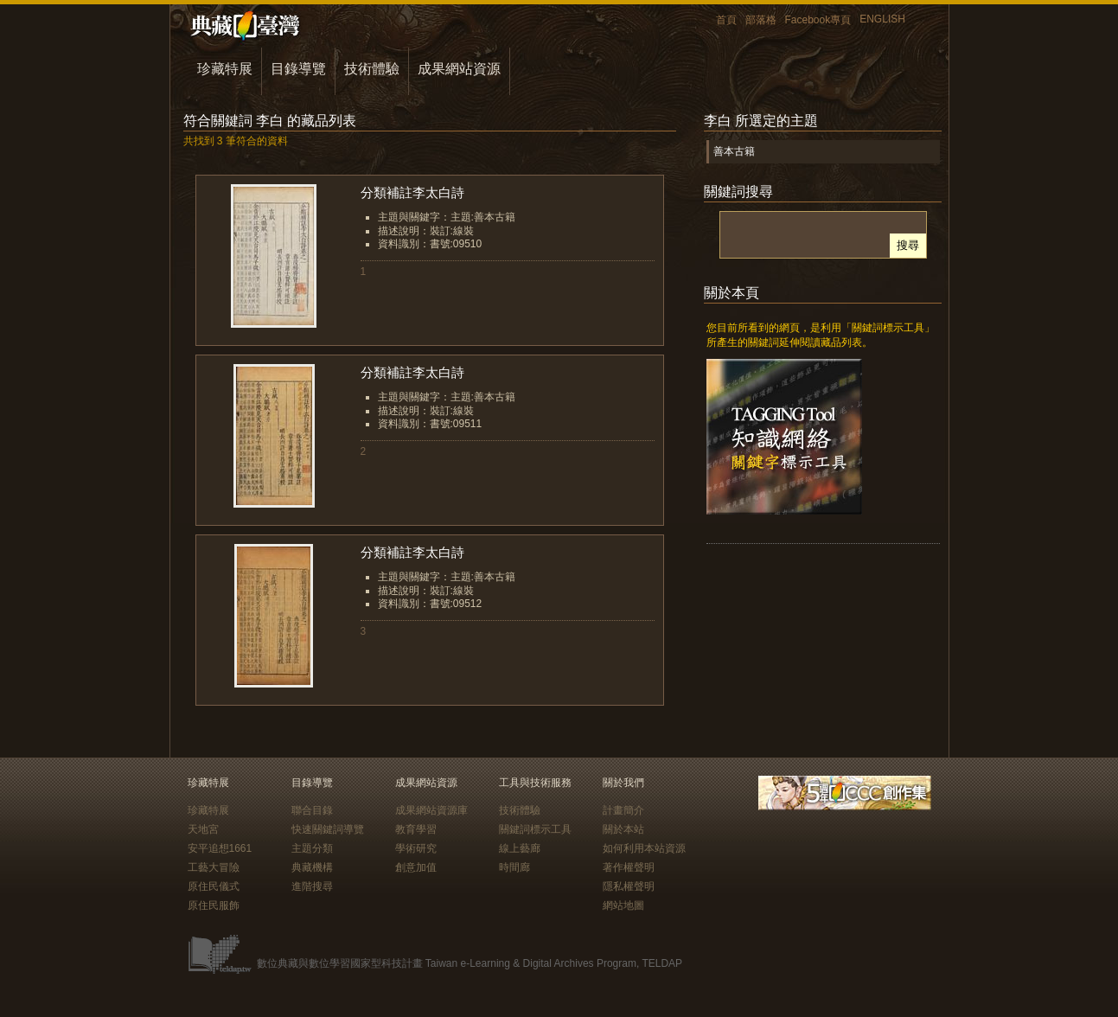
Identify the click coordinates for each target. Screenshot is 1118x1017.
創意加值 (416, 867)
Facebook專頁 (818, 20)
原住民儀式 (214, 886)
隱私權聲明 (629, 886)
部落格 (760, 20)
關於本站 (623, 829)
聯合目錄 (312, 810)
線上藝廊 (519, 848)
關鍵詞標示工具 (535, 829)
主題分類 (312, 848)
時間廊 (514, 867)
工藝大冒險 (214, 867)
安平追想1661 (220, 848)
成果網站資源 (459, 68)
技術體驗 (371, 68)
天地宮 (203, 829)
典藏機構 (312, 867)
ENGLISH (882, 19)
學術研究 (416, 848)
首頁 (726, 20)
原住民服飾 (214, 905)
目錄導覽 (298, 68)
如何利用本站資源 (644, 848)
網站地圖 (623, 905)
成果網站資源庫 (431, 810)
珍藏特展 (224, 68)
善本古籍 (734, 151)
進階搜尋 (312, 886)
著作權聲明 (629, 867)
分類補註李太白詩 (412, 192)
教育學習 (416, 829)
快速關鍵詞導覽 (327, 829)
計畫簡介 (623, 810)
